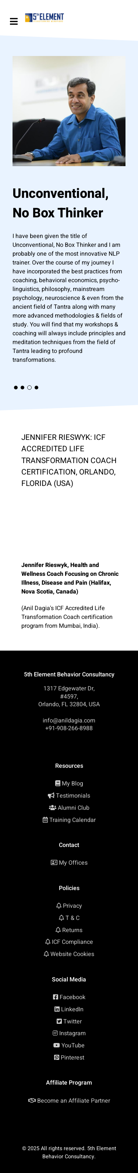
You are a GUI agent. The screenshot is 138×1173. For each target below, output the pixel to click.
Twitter (72, 1021)
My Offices (73, 862)
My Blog (72, 783)
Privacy (72, 905)
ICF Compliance (72, 942)
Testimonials (73, 795)
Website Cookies (72, 954)
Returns (72, 930)
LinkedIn (72, 1009)
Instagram (72, 1033)
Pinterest (72, 1057)
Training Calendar (72, 820)
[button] (16, 387)
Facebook (72, 997)
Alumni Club (73, 807)
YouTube (73, 1045)
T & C (72, 918)
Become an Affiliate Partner (73, 1100)
